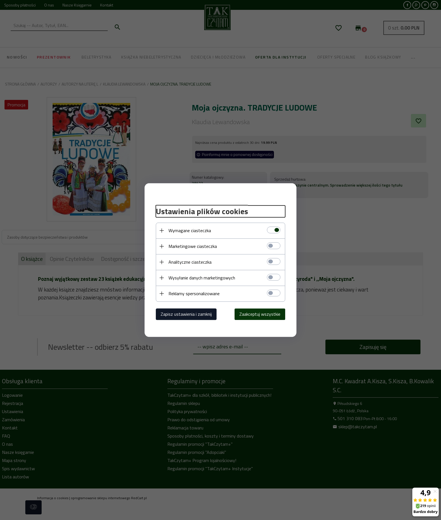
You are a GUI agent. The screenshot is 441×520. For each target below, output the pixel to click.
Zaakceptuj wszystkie (259, 314)
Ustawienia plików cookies (202, 211)
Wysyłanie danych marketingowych (201, 277)
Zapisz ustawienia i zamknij (186, 314)
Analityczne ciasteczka (190, 262)
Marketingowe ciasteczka (192, 246)
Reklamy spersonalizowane (194, 293)
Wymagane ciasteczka (189, 230)
